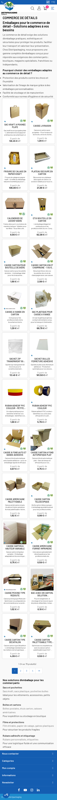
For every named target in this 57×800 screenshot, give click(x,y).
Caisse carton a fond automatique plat (42, 453)
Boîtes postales (11, 708)
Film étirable (9, 725)
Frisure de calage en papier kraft (15, 172)
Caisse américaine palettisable (15, 500)
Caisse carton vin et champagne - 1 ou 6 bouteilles (42, 266)
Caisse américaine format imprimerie (42, 547)
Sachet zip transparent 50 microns (15, 360)
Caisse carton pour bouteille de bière (15, 266)
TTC (53, 2)
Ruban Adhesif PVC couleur (42, 407)
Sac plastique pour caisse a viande (42, 313)
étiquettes (32, 739)
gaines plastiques (44, 725)
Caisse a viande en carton (15, 313)
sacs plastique (21, 691)
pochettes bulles (39, 691)
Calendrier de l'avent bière (15, 219)
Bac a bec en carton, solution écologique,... (42, 594)
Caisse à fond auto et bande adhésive (14, 453)
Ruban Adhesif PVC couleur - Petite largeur (15, 407)
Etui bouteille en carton (42, 219)
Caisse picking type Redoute (15, 594)
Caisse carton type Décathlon (15, 641)
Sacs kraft (8, 691)
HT (48, 2)
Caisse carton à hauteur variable (15, 547)
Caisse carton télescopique (42, 500)
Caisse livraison (42, 126)
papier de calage (25, 725)
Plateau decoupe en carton (42, 172)
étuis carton (26, 708)
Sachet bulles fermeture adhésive (42, 360)
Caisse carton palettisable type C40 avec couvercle (42, 641)
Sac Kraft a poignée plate (15, 125)
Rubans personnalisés (14, 739)
